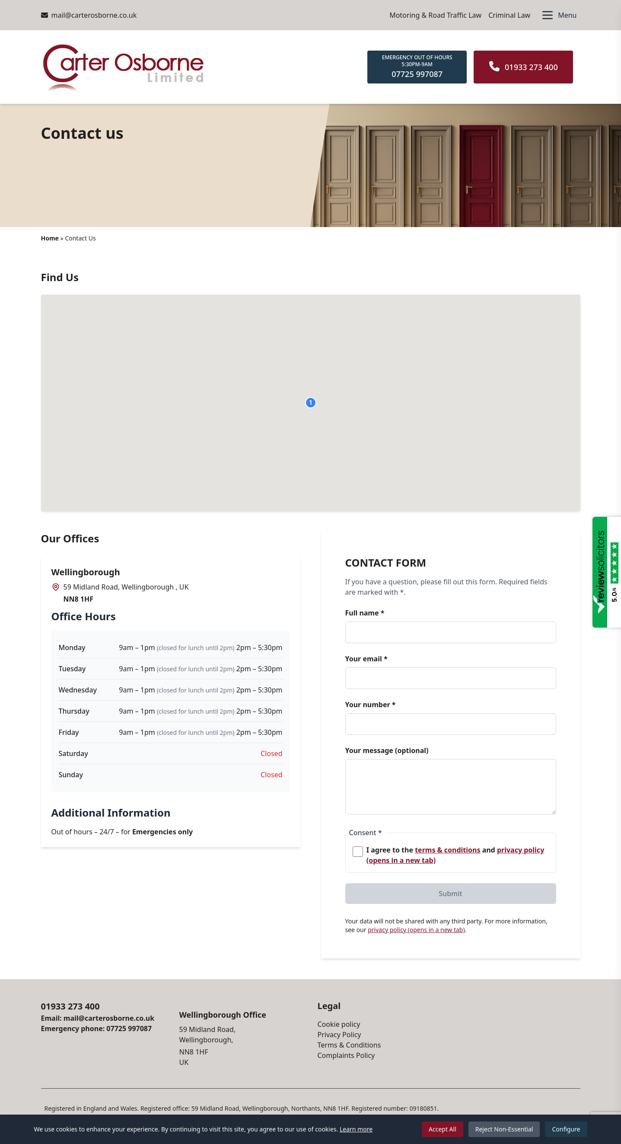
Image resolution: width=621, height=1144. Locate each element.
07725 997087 (129, 1028)
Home (50, 238)
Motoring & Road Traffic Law (435, 15)
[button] (310, 402)
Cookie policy (339, 1024)
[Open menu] (558, 15)
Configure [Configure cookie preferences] (566, 1129)
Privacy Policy (339, 1034)
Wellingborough (85, 572)
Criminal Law (509, 15)
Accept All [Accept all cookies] (442, 1129)
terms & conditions (447, 850)
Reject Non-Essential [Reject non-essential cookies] (504, 1129)
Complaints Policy (346, 1055)
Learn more (356, 1129)
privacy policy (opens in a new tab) (416, 930)
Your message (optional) (387, 750)
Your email (366, 658)
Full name (365, 613)
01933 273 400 (70, 1006)
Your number (370, 704)
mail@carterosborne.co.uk (89, 15)
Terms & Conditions (349, 1045)
